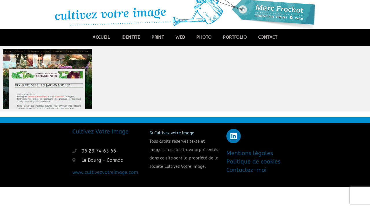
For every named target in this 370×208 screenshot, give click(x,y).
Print (157, 37)
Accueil (101, 37)
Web (180, 37)
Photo (203, 37)
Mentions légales (249, 153)
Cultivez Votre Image (100, 131)
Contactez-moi (246, 170)
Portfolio (235, 37)
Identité (130, 37)
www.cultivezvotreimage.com (105, 172)
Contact (268, 37)
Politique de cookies (253, 161)
